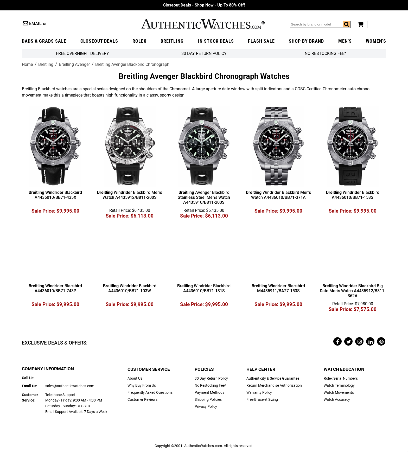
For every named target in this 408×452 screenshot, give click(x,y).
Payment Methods (209, 392)
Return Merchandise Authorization (274, 385)
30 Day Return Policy (211, 378)
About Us (135, 378)
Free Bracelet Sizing (262, 399)
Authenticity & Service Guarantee (272, 378)
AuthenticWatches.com (202, 23)
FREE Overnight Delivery (82, 53)
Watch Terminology (339, 385)
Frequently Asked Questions (150, 392)
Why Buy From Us (142, 385)
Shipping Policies (208, 399)
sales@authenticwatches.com (69, 386)
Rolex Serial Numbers (341, 378)
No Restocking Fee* (325, 53)
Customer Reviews (142, 399)
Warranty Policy (259, 392)
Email (35, 23)
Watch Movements (339, 392)
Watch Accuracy (337, 399)
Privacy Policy (206, 406)
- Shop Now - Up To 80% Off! (204, 5)
